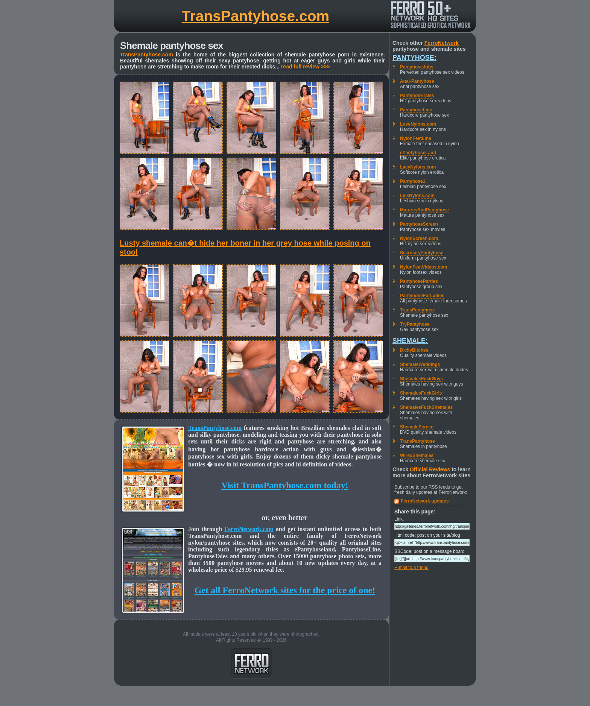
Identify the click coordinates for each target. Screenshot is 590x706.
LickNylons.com (417, 195)
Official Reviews (430, 469)
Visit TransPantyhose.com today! (284, 485)
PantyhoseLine (416, 109)
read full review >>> (305, 67)
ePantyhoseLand (418, 152)
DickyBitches (414, 350)
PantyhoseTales (417, 95)
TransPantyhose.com (255, 16)
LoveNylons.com (418, 124)
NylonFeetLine (415, 138)
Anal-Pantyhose (417, 81)
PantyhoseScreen (419, 224)
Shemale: (410, 341)
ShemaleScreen (416, 427)
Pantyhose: (414, 57)
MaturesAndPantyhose (424, 210)
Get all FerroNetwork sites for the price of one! (285, 590)
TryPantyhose (415, 324)
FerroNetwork (441, 43)
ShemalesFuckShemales (426, 407)
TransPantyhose (417, 310)
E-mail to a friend (411, 567)
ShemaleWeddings (420, 364)
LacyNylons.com (418, 167)
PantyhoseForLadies (422, 295)
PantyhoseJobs (416, 67)
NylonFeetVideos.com (423, 267)
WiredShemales (416, 455)
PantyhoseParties (419, 281)
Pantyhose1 (412, 181)
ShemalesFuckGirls (421, 393)
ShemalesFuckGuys (421, 378)
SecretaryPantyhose (421, 252)
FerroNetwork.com (249, 529)
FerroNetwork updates (425, 501)
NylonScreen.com (419, 238)
